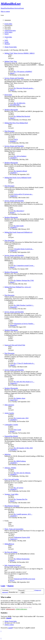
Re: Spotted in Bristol (20, 171)
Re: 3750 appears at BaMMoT (23, 71)
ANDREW (13, 158)
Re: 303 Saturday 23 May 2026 (23, 448)
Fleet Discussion (9, 131)
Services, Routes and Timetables (14, 78)
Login (3, 586)
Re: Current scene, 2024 (21, 418)
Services (17, 8)
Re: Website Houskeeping (21, 559)
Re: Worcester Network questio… (24, 88)
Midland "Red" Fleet (10, 61)
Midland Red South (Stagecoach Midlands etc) (18, 232)
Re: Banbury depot (19, 398)
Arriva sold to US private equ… (23, 194)
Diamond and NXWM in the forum (24, 579)
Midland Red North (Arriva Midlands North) (17, 177)
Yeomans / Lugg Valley (11, 494)
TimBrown (13, 196)
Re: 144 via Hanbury (20, 156)
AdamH (12, 365)
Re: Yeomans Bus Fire (20, 499)
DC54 (12, 580)
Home (2, 8)
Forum (22, 8)
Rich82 (12, 212)
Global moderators (21, 609)
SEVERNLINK (14, 105)
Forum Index (8, 24)
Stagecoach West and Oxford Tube (14, 345)
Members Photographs (11, 109)
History (12, 8)
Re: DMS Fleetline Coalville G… (24, 305)
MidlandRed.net (9, 544)
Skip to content (5, 11)
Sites (8, 8)
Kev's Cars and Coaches (11, 479)
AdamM (8, 618)
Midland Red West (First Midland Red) (16, 123)
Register (10, 586)
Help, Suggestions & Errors (12, 565)
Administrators (10, 609)
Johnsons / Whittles (10, 468)
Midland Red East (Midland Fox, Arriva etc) (17, 287)
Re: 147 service (18, 487)
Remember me (14, 592)
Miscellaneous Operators (11, 506)
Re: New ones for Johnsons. (22, 473)
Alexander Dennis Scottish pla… (24, 249)
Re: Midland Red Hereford (22, 116)
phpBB (10, 628)
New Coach (17, 429)
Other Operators (9, 405)
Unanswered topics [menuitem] (10, 30)
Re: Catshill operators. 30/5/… (23, 514)
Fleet (5, 8)
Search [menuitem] (6, 34)
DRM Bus (7, 454)
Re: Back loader (19, 226)
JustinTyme (13, 400)
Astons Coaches (9, 413)
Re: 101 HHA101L (19, 103)
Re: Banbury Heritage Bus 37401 (24, 280)
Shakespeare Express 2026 (22, 537)
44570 (16, 139)
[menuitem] (6, 40)
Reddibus (13, 141)
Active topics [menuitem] (8, 32)
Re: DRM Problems (20, 461)
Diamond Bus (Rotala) (11, 436)
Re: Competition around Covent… (24, 265)
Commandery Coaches (11, 424)
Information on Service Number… (24, 323)
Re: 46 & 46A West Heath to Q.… (24, 381)
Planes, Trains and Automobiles (13, 529)
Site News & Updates (10, 552)
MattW (12, 73)
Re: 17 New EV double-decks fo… (24, 363)
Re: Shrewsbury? (19, 211)
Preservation (8, 94)
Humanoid (13, 307)
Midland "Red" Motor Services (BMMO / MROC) (19, 53)
